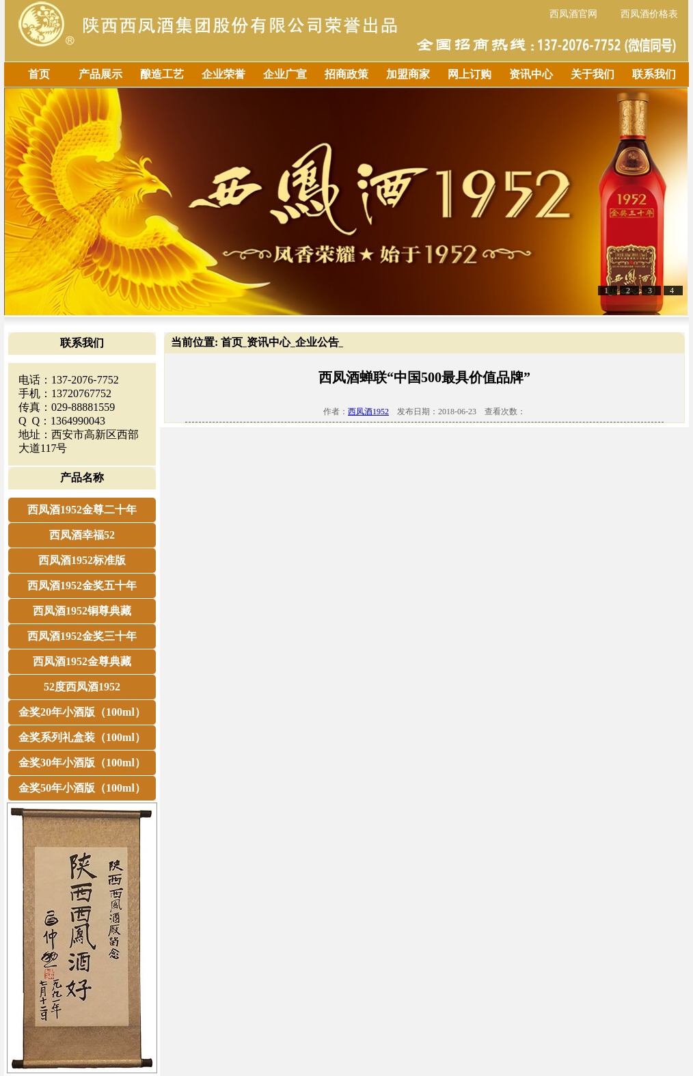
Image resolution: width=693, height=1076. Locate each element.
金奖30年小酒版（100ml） (82, 762)
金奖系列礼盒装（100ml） (82, 737)
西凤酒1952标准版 (82, 560)
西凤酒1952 (368, 411)
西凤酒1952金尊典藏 (82, 661)
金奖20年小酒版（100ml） (82, 712)
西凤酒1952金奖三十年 (82, 636)
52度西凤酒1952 (82, 686)
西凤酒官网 (573, 14)
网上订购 (469, 74)
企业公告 (317, 342)
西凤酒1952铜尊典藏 (82, 611)
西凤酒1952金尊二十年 (82, 509)
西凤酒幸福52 (82, 535)
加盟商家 (408, 74)
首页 (39, 74)
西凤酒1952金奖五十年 (82, 585)
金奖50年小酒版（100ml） (82, 788)
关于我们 (592, 74)
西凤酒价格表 (649, 14)
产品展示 (100, 74)
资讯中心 (531, 74)
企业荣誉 (223, 74)
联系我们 (654, 74)
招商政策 (346, 74)
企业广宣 (285, 74)
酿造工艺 (162, 74)
